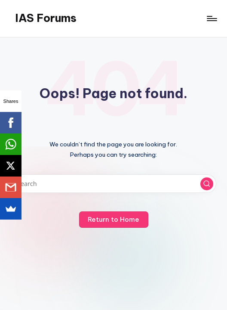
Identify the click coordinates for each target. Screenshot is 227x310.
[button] (206, 183)
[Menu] (211, 18)
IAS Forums (46, 18)
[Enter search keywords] (113, 183)
